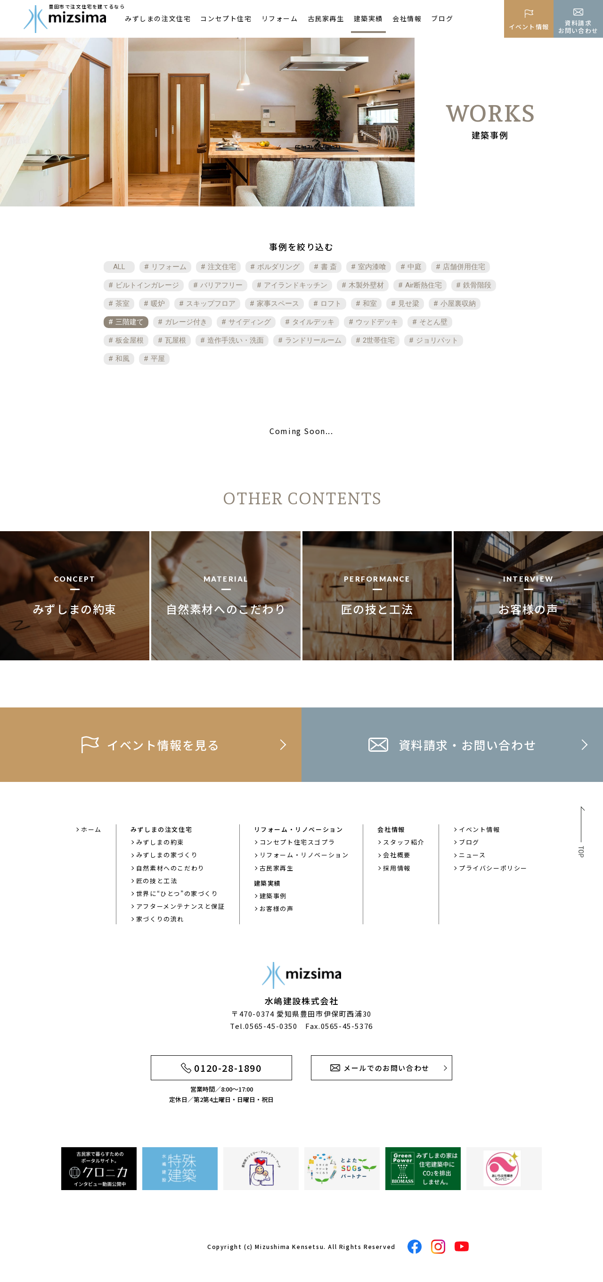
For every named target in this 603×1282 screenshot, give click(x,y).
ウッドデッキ (377, 322)
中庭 (414, 267)
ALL (119, 267)
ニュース (472, 854)
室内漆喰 (372, 267)
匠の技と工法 (157, 880)
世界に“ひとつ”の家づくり (177, 893)
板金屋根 (129, 340)
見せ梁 (408, 303)
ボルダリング (278, 267)
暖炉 (158, 303)
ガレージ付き (186, 322)
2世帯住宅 (379, 340)
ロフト (331, 303)
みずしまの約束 (160, 842)
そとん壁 (433, 322)
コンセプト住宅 (226, 18)
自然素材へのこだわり (170, 867)
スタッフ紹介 (403, 842)
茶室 (122, 303)
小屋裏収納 (458, 303)
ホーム (91, 829)
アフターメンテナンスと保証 (180, 906)
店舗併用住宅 (464, 267)
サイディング (249, 322)
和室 (370, 303)
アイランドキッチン (295, 285)
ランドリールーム (313, 340)
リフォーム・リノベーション (304, 854)
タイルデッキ (313, 322)
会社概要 (396, 854)
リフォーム (279, 18)
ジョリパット (437, 340)
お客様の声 (277, 908)
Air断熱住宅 (423, 285)
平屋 (158, 358)
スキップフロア (211, 303)
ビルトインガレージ (147, 285)
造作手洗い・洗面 (235, 340)
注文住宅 (222, 267)
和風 (122, 358)
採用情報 (396, 867)
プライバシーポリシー (493, 867)
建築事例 (273, 895)
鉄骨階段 (477, 285)
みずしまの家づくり (167, 854)
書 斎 (329, 267)
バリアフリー (221, 285)
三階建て (129, 322)
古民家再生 (326, 18)
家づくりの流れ (160, 918)
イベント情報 (479, 829)
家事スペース (278, 303)
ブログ (442, 18)
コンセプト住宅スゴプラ (297, 842)
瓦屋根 (175, 340)
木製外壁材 (366, 285)
